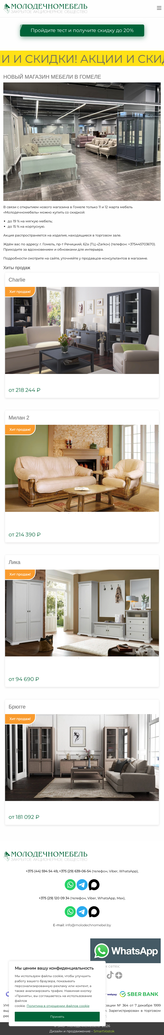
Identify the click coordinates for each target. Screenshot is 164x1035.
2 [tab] (75, 513)
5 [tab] (95, 513)
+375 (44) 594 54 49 (41, 871)
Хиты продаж (16, 267)
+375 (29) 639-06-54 (75, 871)
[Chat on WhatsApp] (125, 950)
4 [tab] (89, 513)
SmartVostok (104, 1031)
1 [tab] (69, 513)
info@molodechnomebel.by (88, 925)
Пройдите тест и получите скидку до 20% (82, 30)
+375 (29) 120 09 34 (54, 898)
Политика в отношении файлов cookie (58, 1006)
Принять (57, 1017)
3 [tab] (82, 513)
